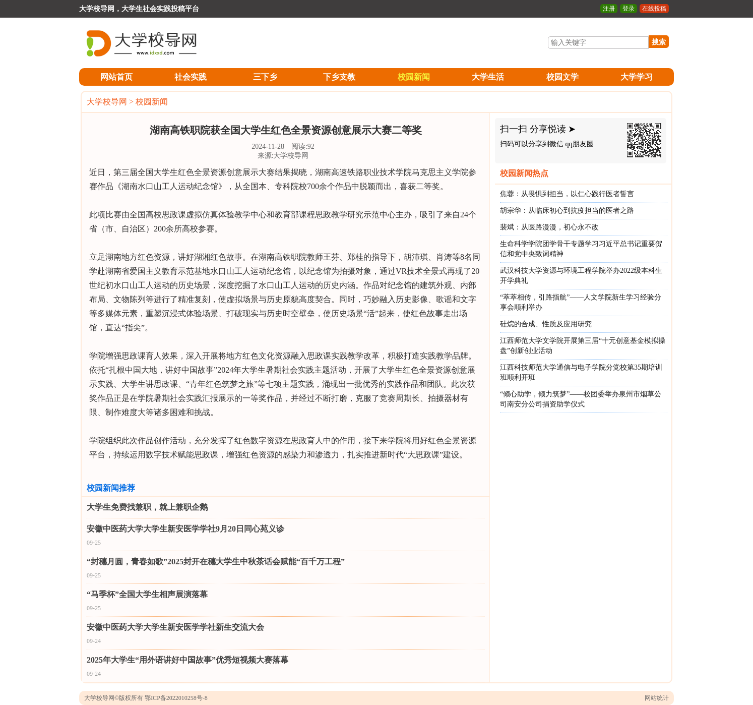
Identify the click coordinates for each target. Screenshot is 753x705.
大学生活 (488, 77)
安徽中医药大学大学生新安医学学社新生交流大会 (175, 627)
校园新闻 (414, 77)
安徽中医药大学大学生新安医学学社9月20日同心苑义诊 (185, 528)
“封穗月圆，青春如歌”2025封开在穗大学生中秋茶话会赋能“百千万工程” (216, 561)
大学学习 (636, 77)
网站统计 (657, 697)
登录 (628, 8)
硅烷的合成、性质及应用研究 (546, 324)
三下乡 (265, 77)
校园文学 (562, 77)
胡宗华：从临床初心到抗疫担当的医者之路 (567, 210)
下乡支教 (339, 77)
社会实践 (190, 77)
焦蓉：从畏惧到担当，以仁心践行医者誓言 (567, 194)
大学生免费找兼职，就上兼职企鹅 (147, 507)
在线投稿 (654, 8)
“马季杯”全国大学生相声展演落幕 (147, 594)
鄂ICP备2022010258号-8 (176, 697)
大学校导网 (107, 101)
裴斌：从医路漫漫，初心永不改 (549, 227)
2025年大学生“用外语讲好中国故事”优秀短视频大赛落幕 (187, 660)
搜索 (659, 42)
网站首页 (116, 77)
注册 (609, 8)
